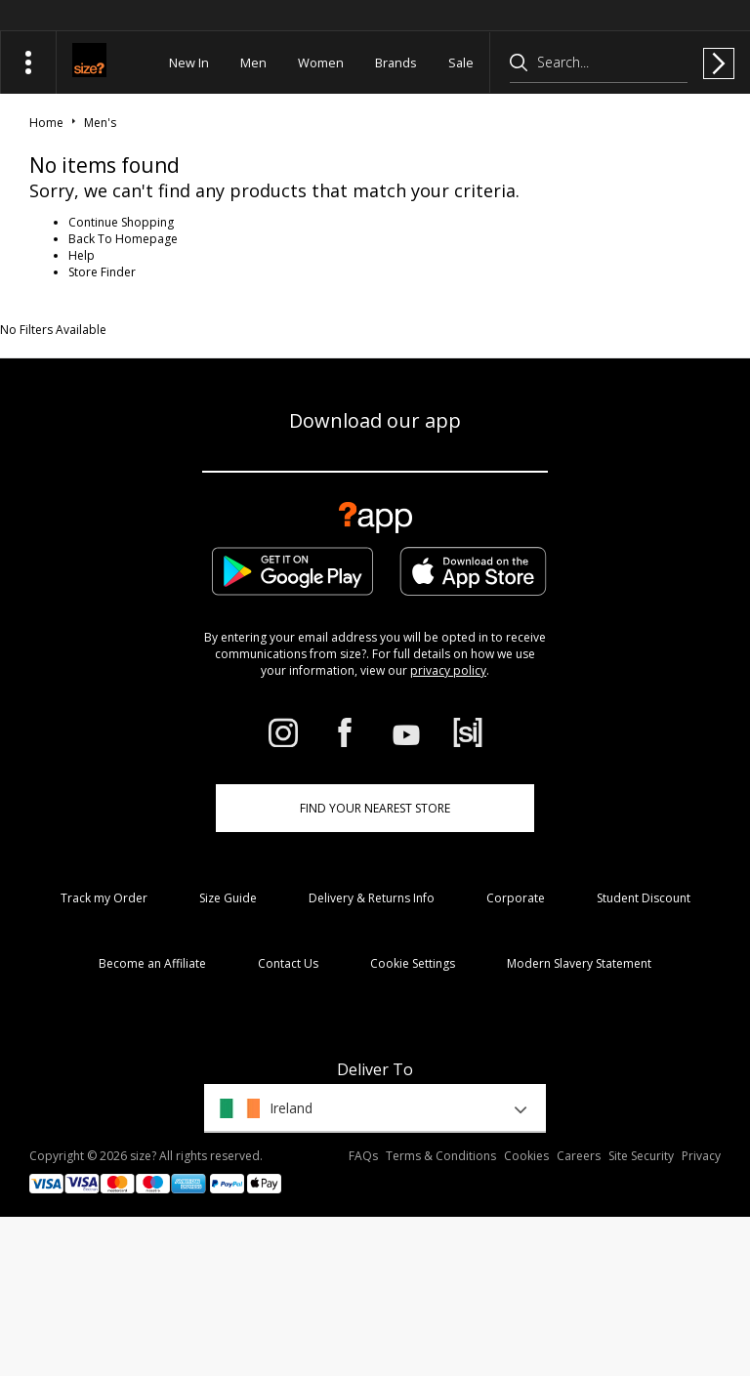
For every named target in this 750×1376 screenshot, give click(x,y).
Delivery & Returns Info (372, 898)
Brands (396, 62)
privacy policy (448, 670)
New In (189, 62)
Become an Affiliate (152, 963)
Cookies (526, 1155)
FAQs (363, 1155)
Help (81, 255)
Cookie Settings (412, 963)
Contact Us (288, 963)
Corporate (515, 898)
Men (253, 62)
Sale (461, 62)
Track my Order (104, 898)
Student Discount (643, 898)
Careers (579, 1155)
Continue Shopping (121, 222)
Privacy (701, 1155)
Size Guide (228, 898)
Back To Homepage (123, 238)
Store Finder (102, 272)
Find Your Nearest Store (375, 808)
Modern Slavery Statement (579, 963)
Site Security (641, 1155)
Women (321, 62)
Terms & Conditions (441, 1155)
